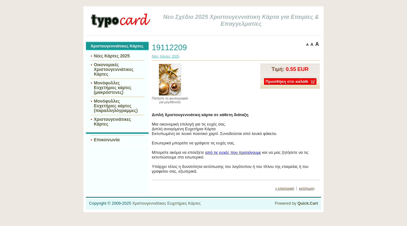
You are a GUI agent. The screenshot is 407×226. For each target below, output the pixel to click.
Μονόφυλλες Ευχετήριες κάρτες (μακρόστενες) (112, 88)
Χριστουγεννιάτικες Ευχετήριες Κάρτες (166, 203)
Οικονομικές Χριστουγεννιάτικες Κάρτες (114, 69)
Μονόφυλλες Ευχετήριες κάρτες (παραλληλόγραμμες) (116, 106)
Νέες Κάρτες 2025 (112, 56)
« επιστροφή (284, 188)
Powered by (296, 203)
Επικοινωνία (106, 139)
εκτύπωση (306, 188)
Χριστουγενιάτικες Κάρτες (112, 121)
